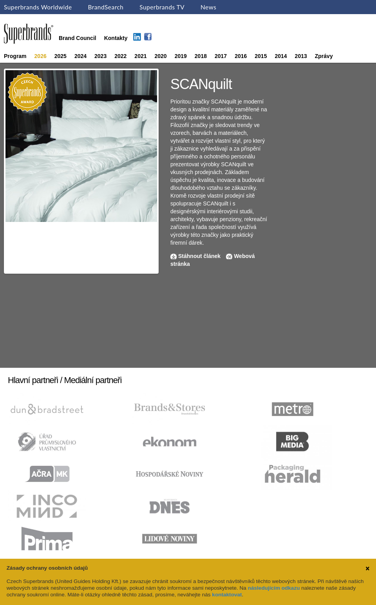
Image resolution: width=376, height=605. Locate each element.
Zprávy (324, 56)
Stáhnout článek (199, 256)
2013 (301, 56)
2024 (80, 56)
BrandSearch (105, 7)
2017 (221, 56)
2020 (161, 56)
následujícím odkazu (274, 588)
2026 (40, 56)
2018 (201, 56)
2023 (100, 56)
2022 (120, 56)
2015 (261, 56)
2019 (181, 56)
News (208, 7)
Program (15, 56)
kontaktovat (227, 595)
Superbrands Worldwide (38, 7)
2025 (60, 56)
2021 (140, 56)
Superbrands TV (161, 7)
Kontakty (116, 38)
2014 (281, 56)
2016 (241, 56)
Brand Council (77, 38)
